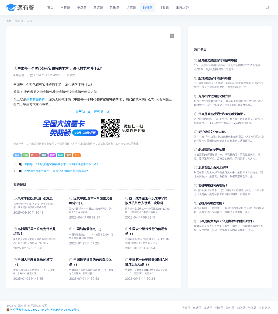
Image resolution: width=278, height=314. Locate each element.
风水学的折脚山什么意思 (35, 198)
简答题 (19, 21)
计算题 (252, 307)
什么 (77, 155)
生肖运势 (264, 307)
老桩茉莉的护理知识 (211, 149)
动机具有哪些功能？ (211, 203)
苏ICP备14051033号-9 (64, 309)
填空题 (230, 307)
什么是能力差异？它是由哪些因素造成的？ (226, 221)
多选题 (208, 307)
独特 (60, 155)
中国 (25, 155)
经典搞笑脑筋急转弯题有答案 (217, 60)
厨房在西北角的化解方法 (214, 96)
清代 (68, 155)
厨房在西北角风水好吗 (213, 167)
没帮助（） (103, 112)
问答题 (186, 307)
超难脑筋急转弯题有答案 (214, 78)
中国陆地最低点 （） (88, 229)
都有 (52, 155)
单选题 (197, 307)
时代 (44, 155)
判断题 (219, 307)
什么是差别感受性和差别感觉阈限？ (222, 114)
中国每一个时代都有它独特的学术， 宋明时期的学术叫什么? (61, 164)
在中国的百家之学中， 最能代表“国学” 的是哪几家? (56, 171)
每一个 (34, 155)
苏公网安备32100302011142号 (29, 309)
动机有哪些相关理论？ (213, 185)
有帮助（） (84, 112)
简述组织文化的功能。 (213, 132)
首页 (8, 21)
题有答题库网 (35, 99)
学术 (17, 155)
